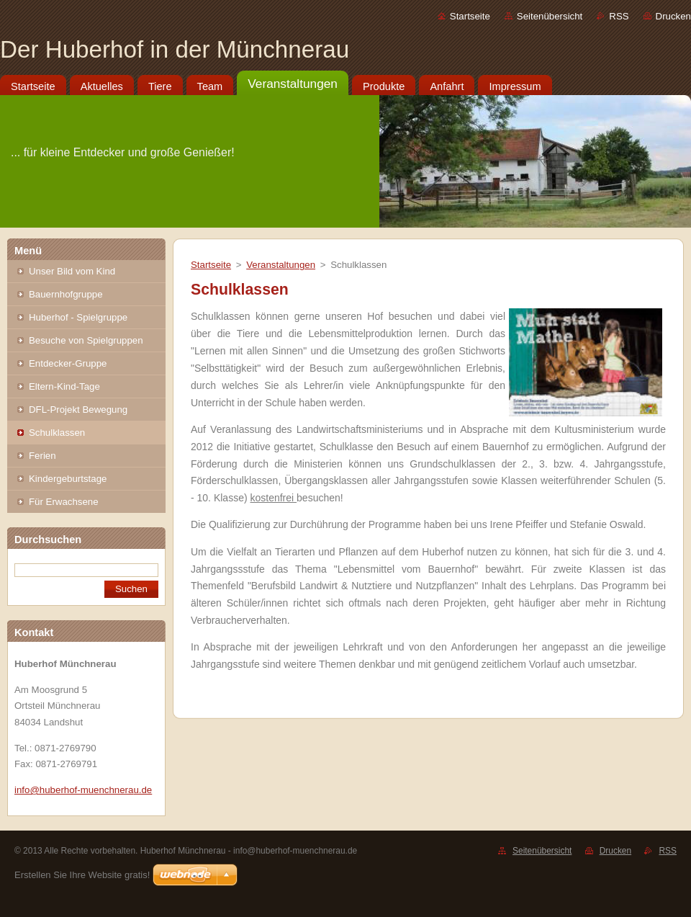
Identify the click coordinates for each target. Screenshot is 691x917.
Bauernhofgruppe (66, 294)
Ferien (42, 455)
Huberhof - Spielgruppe (78, 317)
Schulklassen (57, 432)
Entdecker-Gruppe (68, 363)
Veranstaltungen (280, 264)
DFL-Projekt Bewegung (78, 409)
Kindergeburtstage (68, 478)
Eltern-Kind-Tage (64, 386)
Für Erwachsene (64, 501)
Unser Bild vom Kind (72, 271)
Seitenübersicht (549, 16)
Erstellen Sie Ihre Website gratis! (82, 874)
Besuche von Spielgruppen (86, 340)
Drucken (673, 16)
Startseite (470, 16)
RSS (618, 16)
